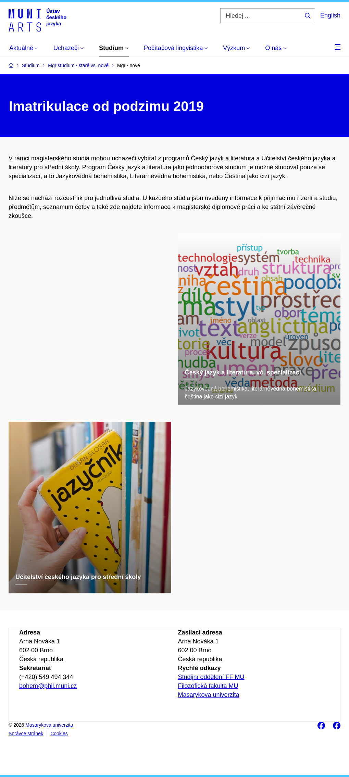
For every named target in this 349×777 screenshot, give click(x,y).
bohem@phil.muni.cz (48, 685)
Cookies (59, 733)
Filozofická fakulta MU (208, 685)
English (330, 15)
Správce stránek (26, 733)
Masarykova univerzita (208, 694)
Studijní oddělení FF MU (211, 677)
